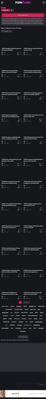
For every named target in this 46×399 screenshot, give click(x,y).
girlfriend (24, 312)
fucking (18, 328)
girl (11, 312)
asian (12, 306)
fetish (25, 328)
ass (39, 309)
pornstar (6, 322)
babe (36, 312)
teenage (23, 331)
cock (30, 318)
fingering (17, 318)
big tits (33, 309)
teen (35, 319)
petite (24, 319)
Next (26, 302)
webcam (5, 312)
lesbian (20, 322)
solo (25, 306)
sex (30, 328)
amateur (41, 306)
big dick (13, 322)
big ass (17, 312)
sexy (41, 315)
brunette (32, 306)
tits (26, 322)
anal (41, 312)
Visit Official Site (23, 15)
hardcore (38, 322)
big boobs (5, 328)
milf (35, 328)
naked (5, 318)
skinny (18, 306)
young (19, 325)
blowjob (36, 325)
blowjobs (9, 309)
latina (12, 315)
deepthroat (5, 306)
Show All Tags (23, 336)
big (7, 325)
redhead (5, 315)
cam (31, 312)
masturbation (32, 315)
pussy (18, 315)
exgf (12, 328)
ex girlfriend (18, 309)
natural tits (27, 325)
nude (31, 322)
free (10, 318)
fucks (41, 318)
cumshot (12, 325)
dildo (26, 309)
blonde (41, 328)
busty (24, 315)
